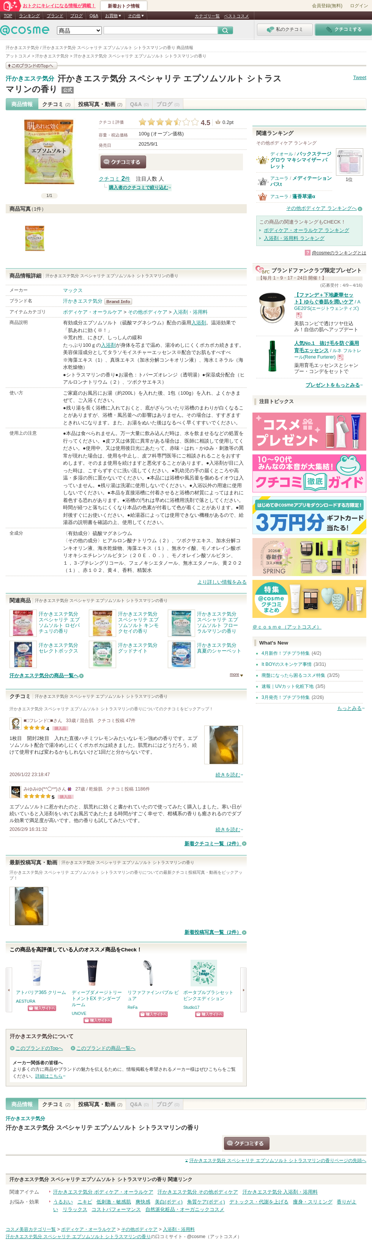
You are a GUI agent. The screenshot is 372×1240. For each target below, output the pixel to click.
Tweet (359, 77)
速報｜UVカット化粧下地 (288, 686)
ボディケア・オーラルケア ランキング (306, 230)
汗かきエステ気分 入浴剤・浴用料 (280, 1192)
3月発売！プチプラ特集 (286, 697)
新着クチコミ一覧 (212, 843)
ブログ (76, 15)
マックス (73, 290)
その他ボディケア (147, 312)
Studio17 (191, 1007)
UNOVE (79, 1013)
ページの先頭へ (277, 1160)
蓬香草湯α (303, 196)
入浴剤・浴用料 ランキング (294, 238)
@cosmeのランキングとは (339, 253)
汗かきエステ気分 (30, 78)
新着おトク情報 (124, 6)
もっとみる (349, 708)
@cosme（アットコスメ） (214, 1236)
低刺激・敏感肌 (113, 1202)
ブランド (55, 15)
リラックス (75, 1209)
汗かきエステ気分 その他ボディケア (198, 1192)
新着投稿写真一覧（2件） (212, 932)
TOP (8, 15)
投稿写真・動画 (100, 104)
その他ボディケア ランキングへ (321, 208)
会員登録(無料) (327, 5)
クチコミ (56, 104)
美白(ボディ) (169, 1202)
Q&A (94, 15)
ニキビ (84, 1202)
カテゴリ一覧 (207, 16)
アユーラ (279, 178)
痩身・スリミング (313, 1202)
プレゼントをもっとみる (333, 385)
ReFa (132, 1007)
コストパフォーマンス (116, 1209)
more (234, 674)
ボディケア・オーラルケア (92, 312)
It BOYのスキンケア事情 (287, 664)
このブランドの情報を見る (31, 65)
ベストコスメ (236, 16)
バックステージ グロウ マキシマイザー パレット (300, 160)
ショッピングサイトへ (42, 1008)
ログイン (359, 5)
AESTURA (25, 1001)
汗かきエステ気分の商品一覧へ (44, 675)
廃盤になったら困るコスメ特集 (293, 675)
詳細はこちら (49, 1076)
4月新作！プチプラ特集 (286, 653)
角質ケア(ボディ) (206, 1202)
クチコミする (123, 162)
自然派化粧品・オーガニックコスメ (184, 1209)
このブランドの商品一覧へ (106, 1048)
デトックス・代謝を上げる (258, 1202)
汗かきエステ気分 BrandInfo (120, 301)
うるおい (63, 1202)
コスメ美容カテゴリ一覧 (31, 1229)
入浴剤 (198, 322)
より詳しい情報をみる (222, 582)
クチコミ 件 (114, 179)
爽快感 (143, 1202)
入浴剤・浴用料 (190, 312)
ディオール (281, 154)
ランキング (29, 15)
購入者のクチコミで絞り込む (138, 187)
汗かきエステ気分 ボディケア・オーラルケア (103, 1192)
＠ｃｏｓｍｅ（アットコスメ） (287, 627)
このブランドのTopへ (39, 1048)
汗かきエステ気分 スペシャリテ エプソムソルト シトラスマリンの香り (102, 1127)
